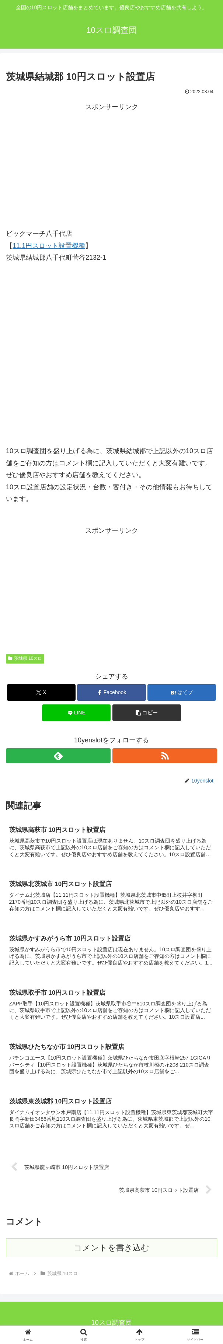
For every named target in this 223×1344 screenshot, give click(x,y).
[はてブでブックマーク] (181, 692)
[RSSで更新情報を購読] (164, 755)
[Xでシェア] (41, 692)
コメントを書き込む (111, 1247)
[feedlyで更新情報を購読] (58, 755)
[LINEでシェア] (76, 712)
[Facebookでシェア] (111, 692)
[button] (146, 712)
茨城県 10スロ (25, 658)
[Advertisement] (111, 164)
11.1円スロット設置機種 (49, 245)
